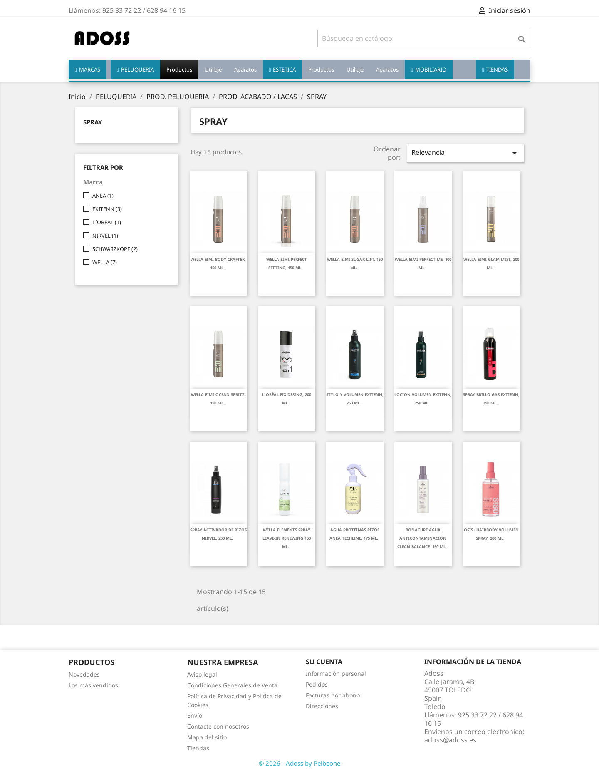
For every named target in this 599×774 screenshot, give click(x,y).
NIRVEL (105, 235)
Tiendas (198, 748)
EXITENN (107, 209)
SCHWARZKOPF (115, 249)
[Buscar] (423, 38)
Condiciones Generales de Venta (232, 685)
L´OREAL (106, 222)
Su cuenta (324, 661)
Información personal (336, 673)
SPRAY (92, 122)
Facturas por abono (333, 695)
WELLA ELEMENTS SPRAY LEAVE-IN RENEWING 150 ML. (286, 538)
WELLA (104, 262)
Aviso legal (202, 674)
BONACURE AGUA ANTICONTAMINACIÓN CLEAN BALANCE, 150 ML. (422, 538)
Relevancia (465, 153)
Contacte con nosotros (218, 726)
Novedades (84, 674)
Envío (194, 715)
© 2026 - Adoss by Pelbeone (299, 763)
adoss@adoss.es (450, 739)
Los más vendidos (93, 685)
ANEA (103, 195)
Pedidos (317, 684)
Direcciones (322, 706)
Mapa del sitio (207, 737)
